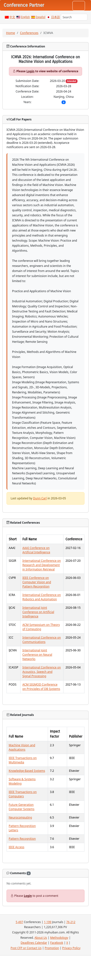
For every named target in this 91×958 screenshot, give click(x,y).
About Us (41, 938)
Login (30, 71)
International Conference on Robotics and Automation (41, 597)
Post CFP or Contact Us (26, 948)
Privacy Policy (71, 948)
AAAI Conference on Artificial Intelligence (36, 550)
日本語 (55, 17)
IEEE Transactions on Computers (23, 794)
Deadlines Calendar (34, 943)
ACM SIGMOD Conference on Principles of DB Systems (41, 686)
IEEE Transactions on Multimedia (23, 760)
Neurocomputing (20, 817)
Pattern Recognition (22, 839)
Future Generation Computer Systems (22, 807)
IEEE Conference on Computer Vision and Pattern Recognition (36, 582)
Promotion (52, 948)
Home (10, 33)
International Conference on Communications (41, 639)
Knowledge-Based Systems (27, 771)
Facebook (56, 943)
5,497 (19, 922)
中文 (12, 17)
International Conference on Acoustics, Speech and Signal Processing (41, 671)
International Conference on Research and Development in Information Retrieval (41, 565)
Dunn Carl (40, 498)
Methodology (59, 938)
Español (40, 17)
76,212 (71, 922)
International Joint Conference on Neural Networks (37, 654)
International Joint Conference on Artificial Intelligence (38, 612)
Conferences (29, 33)
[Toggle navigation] (78, 6)
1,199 (47, 922)
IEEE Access (16, 847)
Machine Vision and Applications (22, 747)
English (25, 17)
